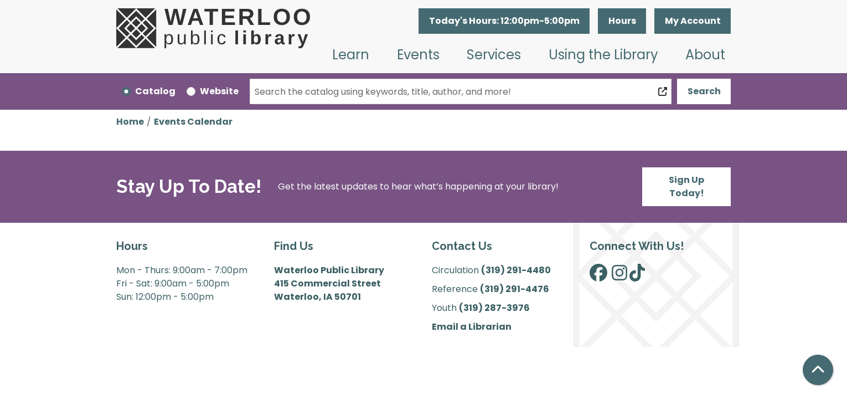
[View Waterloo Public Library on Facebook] (598, 276)
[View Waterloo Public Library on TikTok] (637, 276)
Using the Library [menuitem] (603, 54)
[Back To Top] (818, 370)
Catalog (155, 91)
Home (130, 121)
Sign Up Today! (686, 186)
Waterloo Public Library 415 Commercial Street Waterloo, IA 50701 (329, 283)
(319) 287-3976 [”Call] (494, 307)
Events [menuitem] (418, 54)
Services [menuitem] (494, 54)
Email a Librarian (472, 326)
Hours (622, 20)
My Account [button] (693, 20)
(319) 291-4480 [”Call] (516, 270)
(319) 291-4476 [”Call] (514, 289)
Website (219, 91)
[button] (504, 21)
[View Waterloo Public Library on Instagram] (619, 276)
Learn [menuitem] (350, 54)
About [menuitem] (705, 54)
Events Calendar (193, 121)
